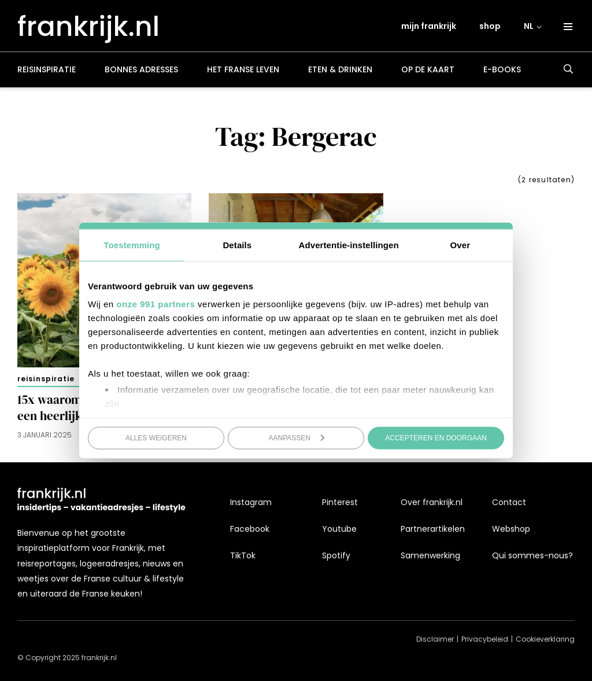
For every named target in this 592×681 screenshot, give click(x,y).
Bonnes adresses (141, 72)
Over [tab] (460, 244)
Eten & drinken (340, 72)
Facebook (249, 529)
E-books (502, 72)
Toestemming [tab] (131, 244)
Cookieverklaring (545, 639)
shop (490, 27)
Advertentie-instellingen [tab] (349, 244)
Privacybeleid (484, 639)
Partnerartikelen (433, 529)
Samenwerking (430, 555)
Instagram (251, 502)
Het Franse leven (243, 72)
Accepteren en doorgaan (435, 437)
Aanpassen (297, 437)
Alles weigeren (156, 437)
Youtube (339, 529)
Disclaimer (435, 639)
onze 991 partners (155, 304)
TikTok (243, 555)
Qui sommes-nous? (532, 555)
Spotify (336, 555)
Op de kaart (427, 72)
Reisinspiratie (46, 72)
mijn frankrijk (429, 27)
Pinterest (340, 502)
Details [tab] (237, 244)
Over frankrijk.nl (431, 502)
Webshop (511, 529)
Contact (509, 502)
